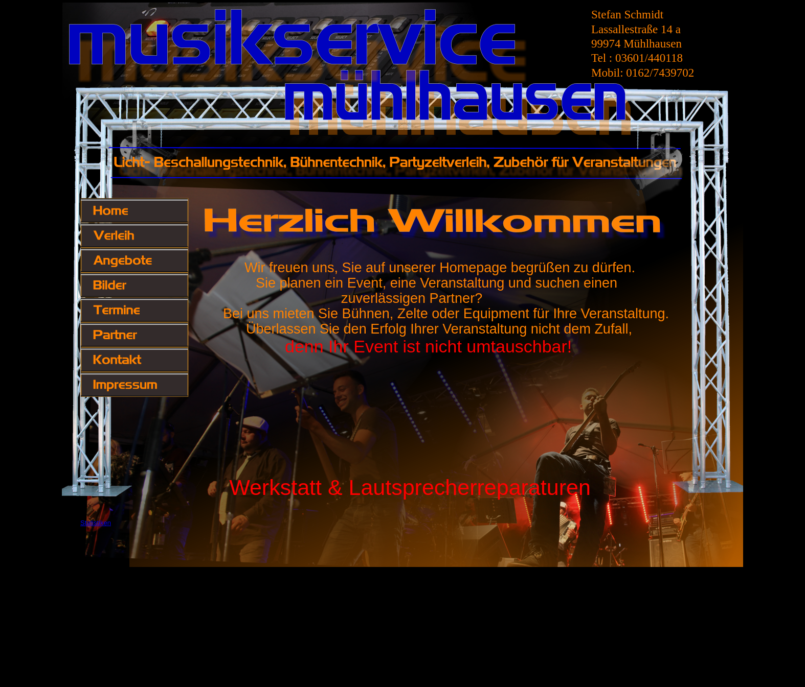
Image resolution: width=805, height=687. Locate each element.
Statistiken (95, 523)
